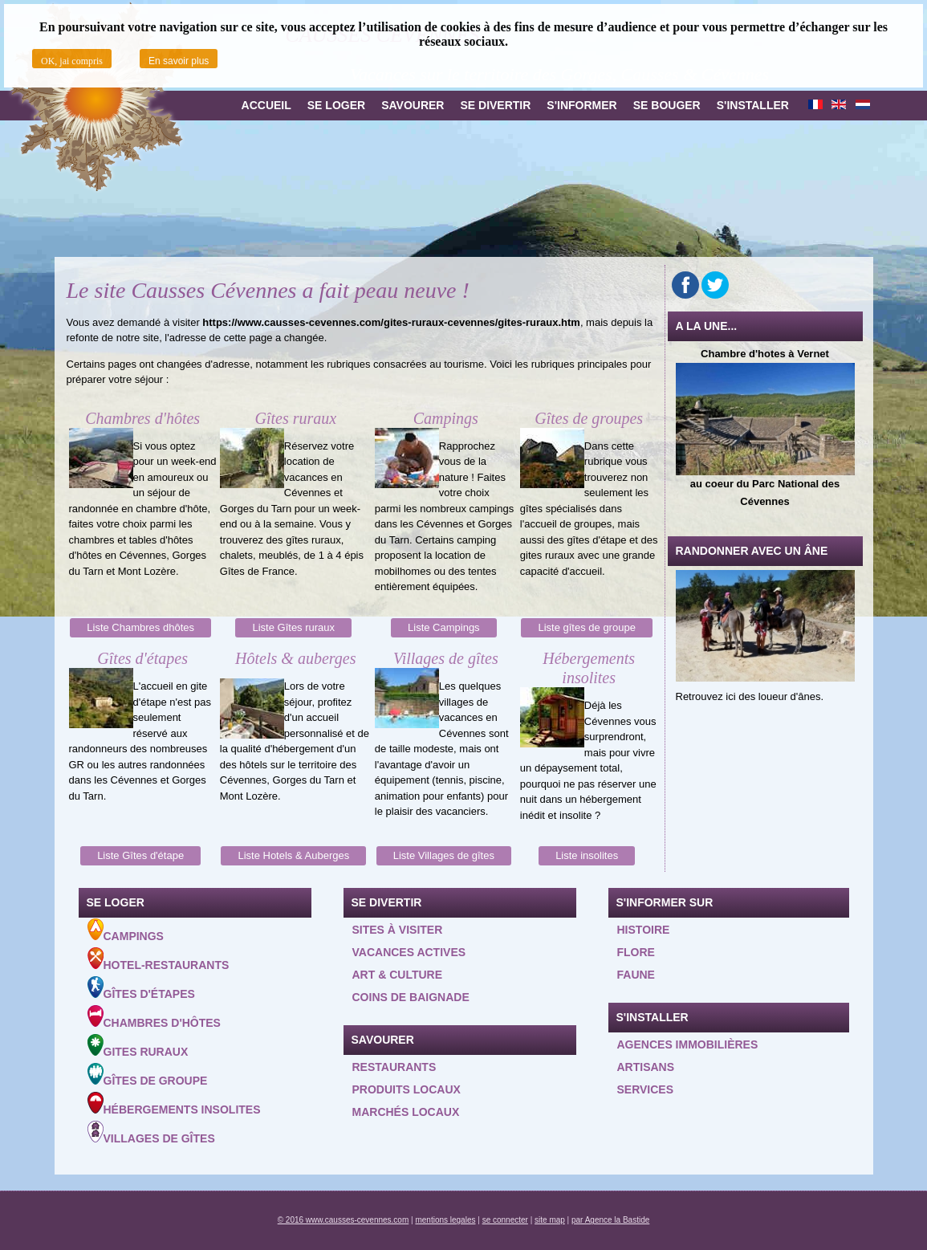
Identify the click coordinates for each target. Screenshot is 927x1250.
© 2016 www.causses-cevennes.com (343, 1219)
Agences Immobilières (687, 1044)
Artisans (646, 1067)
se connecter (505, 1219)
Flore (636, 952)
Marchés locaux (406, 1111)
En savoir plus (178, 61)
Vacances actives (409, 952)
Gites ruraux (138, 1046)
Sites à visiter (397, 929)
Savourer (412, 105)
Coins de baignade (411, 997)
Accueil (266, 105)
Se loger (336, 105)
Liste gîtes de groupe (586, 627)
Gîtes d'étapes (141, 988)
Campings (125, 930)
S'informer (581, 105)
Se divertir (495, 105)
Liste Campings (444, 627)
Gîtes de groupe (147, 1075)
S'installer (753, 105)
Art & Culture (397, 974)
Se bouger (667, 105)
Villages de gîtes (151, 1133)
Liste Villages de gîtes (443, 855)
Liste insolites (586, 855)
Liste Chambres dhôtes (140, 627)
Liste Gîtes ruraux (293, 627)
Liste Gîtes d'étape (140, 855)
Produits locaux (406, 1089)
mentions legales (445, 1219)
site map (550, 1219)
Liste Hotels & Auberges (293, 855)
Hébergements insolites (174, 1104)
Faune (636, 974)
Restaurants (394, 1067)
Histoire (643, 929)
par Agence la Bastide (610, 1219)
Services (645, 1089)
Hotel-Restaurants (158, 959)
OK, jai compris (72, 61)
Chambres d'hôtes (154, 1017)
